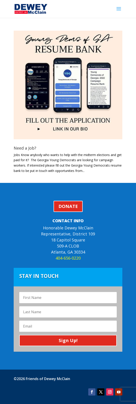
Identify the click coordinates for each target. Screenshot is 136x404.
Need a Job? (25, 148)
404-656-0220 (68, 258)
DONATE (68, 206)
